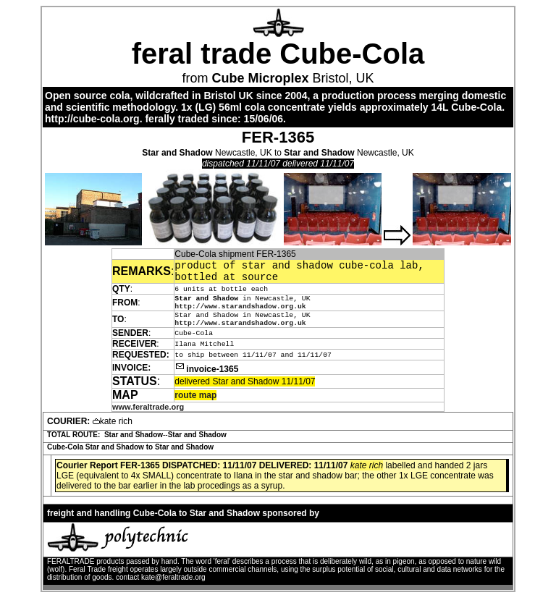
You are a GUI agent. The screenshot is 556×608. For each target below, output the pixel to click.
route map (195, 405)
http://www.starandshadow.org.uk (240, 313)
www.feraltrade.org (148, 417)
